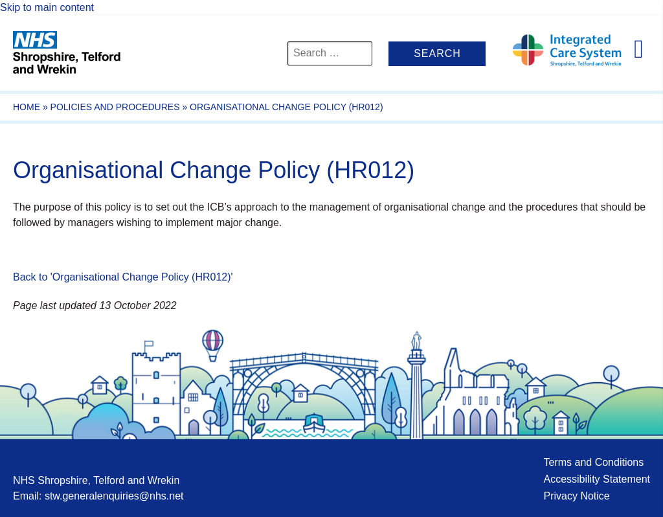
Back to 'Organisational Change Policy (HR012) (122, 276)
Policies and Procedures (115, 107)
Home (26, 107)
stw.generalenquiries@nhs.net (114, 495)
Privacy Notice (576, 495)
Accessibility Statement (596, 479)
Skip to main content (47, 7)
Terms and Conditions (593, 462)
